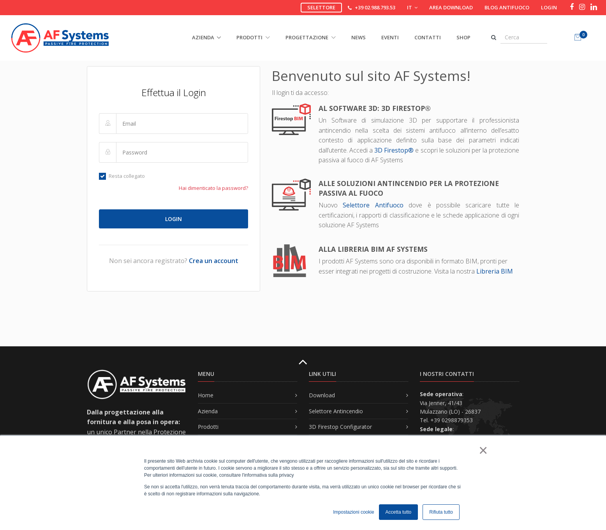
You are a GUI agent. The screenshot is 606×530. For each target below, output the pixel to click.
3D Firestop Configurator (340, 426)
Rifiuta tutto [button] (441, 512)
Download (322, 395)
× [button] (483, 450)
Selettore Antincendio (336, 411)
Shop (463, 37)
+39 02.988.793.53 (375, 7)
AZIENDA (203, 37)
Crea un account (213, 260)
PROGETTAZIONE (310, 37)
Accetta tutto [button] (399, 512)
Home (205, 395)
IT (412, 7)
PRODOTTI (253, 37)
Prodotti (208, 426)
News (358, 37)
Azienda (208, 411)
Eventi (390, 37)
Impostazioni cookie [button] (353, 512)
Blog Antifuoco (506, 7)
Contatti (427, 37)
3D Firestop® (394, 150)
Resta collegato (122, 175)
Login (549, 7)
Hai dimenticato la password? (213, 187)
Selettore (321, 7)
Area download (451, 7)
